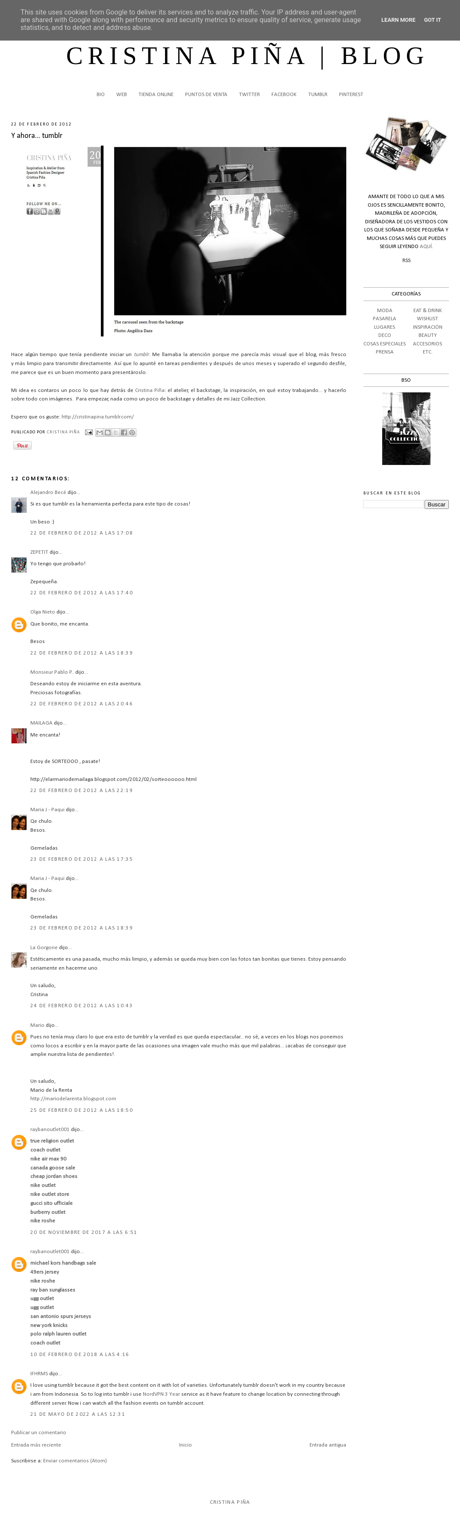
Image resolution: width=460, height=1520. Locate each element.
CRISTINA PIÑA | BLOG (247, 56)
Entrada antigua (328, 1445)
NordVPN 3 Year (161, 1394)
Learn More (398, 20)
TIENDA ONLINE (156, 94)
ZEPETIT (39, 552)
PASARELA (384, 319)
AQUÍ (426, 246)
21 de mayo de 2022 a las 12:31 (77, 1414)
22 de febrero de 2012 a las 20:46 (81, 704)
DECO (384, 335)
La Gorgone (44, 947)
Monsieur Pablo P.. (52, 672)
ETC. (428, 352)
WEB (121, 94)
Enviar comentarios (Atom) (75, 1461)
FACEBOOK (284, 94)
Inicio (185, 1445)
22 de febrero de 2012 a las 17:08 (81, 533)
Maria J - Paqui (47, 810)
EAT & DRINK (427, 310)
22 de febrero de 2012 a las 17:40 (81, 593)
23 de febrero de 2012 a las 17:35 (81, 859)
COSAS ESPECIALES (384, 344)
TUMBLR (317, 94)
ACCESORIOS (427, 344)
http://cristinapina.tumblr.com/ (98, 417)
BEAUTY (428, 335)
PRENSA (385, 352)
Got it (432, 20)
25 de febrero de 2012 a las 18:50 (81, 1110)
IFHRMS (39, 1374)
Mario (37, 1025)
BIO (101, 94)
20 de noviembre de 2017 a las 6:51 (83, 1232)
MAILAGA (41, 723)
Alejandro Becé (49, 492)
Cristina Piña (150, 390)
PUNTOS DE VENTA (206, 94)
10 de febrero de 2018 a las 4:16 (80, 1354)
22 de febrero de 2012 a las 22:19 (81, 790)
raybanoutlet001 (50, 1129)
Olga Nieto (42, 612)
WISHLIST (427, 319)
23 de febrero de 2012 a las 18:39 (81, 928)
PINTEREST (351, 94)
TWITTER (249, 94)
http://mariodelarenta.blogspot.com (73, 1099)
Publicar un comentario (38, 1432)
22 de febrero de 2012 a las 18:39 (81, 653)
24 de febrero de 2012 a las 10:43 (81, 1005)
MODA (384, 310)
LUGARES (384, 327)
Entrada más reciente (36, 1445)
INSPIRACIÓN (427, 327)
